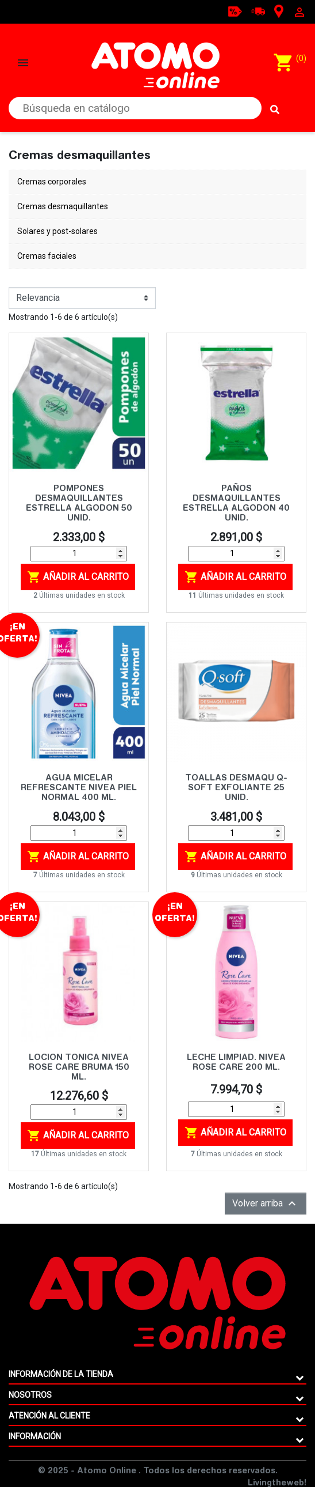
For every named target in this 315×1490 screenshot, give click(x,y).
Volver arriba (265, 1203)
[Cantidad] (78, 553)
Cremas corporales (51, 181)
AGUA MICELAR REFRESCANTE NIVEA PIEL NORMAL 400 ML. (79, 788)
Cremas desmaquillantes (62, 206)
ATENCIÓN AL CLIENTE (49, 1415)
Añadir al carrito (78, 577)
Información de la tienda (61, 1374)
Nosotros (30, 1395)
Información (35, 1436)
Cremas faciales (46, 256)
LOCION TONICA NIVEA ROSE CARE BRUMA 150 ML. (79, 1068)
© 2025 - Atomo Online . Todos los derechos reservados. (158, 1472)
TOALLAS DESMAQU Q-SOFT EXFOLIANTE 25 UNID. (236, 788)
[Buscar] (135, 108)
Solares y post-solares (57, 231)
